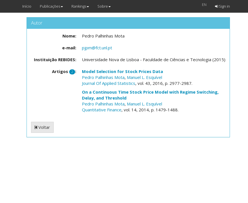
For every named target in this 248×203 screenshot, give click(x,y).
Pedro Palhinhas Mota (103, 77)
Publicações (51, 6)
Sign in (222, 6)
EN (204, 4)
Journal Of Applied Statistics (108, 83)
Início (26, 6)
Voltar (42, 127)
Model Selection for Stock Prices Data (122, 71)
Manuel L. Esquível (144, 77)
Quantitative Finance (101, 109)
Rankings (80, 6)
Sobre (104, 6)
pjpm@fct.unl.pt (97, 47)
